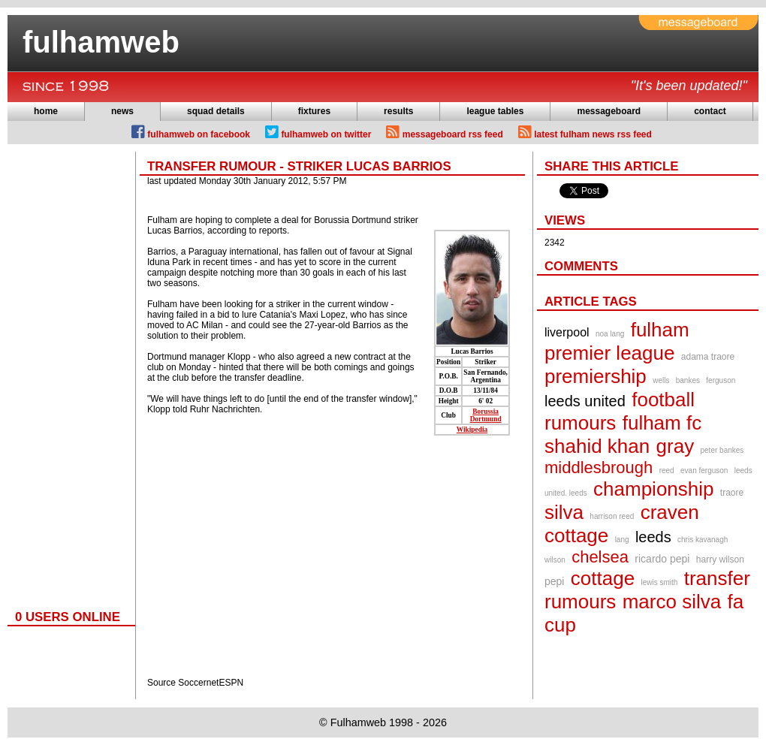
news (122, 111)
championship (653, 489)
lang (622, 539)
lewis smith (659, 582)
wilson (554, 560)
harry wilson (720, 559)
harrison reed (612, 516)
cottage (603, 578)
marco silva (672, 601)
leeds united (585, 401)
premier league (609, 353)
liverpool (567, 332)
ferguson (720, 380)
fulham (660, 329)
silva (564, 512)
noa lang (610, 334)
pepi (554, 581)
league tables (494, 111)
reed (666, 470)
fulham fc (662, 423)
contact (710, 111)
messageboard (609, 111)
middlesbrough (598, 467)
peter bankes (722, 450)
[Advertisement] (68, 377)
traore (731, 492)
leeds (653, 537)
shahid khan (597, 446)
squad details (216, 111)
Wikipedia (472, 429)
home (46, 111)
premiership (595, 376)
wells (661, 380)
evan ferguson (704, 470)
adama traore (707, 356)
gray (675, 446)
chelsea (600, 556)
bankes (688, 380)
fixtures (314, 111)
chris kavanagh (702, 539)
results (398, 111)
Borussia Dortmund (486, 415)
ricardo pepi (662, 559)
